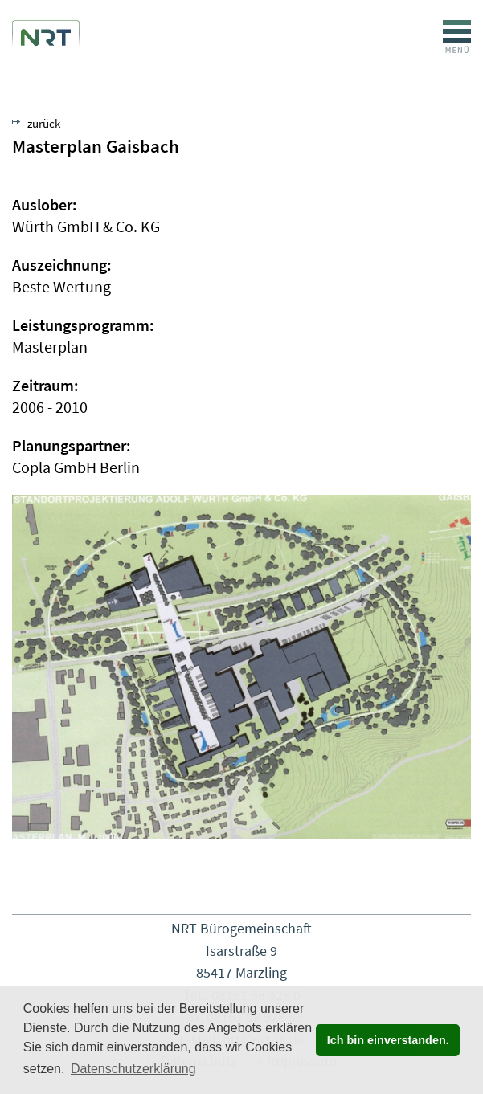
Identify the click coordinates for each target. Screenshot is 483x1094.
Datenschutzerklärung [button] (133, 1069)
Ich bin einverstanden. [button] (388, 1040)
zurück (43, 123)
